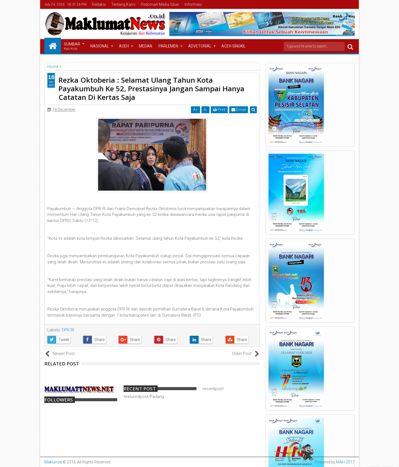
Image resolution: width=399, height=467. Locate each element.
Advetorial (199, 46)
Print (219, 109)
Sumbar (72, 46)
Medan (145, 46)
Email (238, 109)
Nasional (99, 46)
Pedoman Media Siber (160, 4)
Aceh (124, 46)
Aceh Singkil (233, 46)
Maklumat (53, 462)
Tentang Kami (123, 4)
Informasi (193, 4)
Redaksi (99, 4)
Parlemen (168, 46)
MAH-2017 (345, 462)
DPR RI (68, 329)
